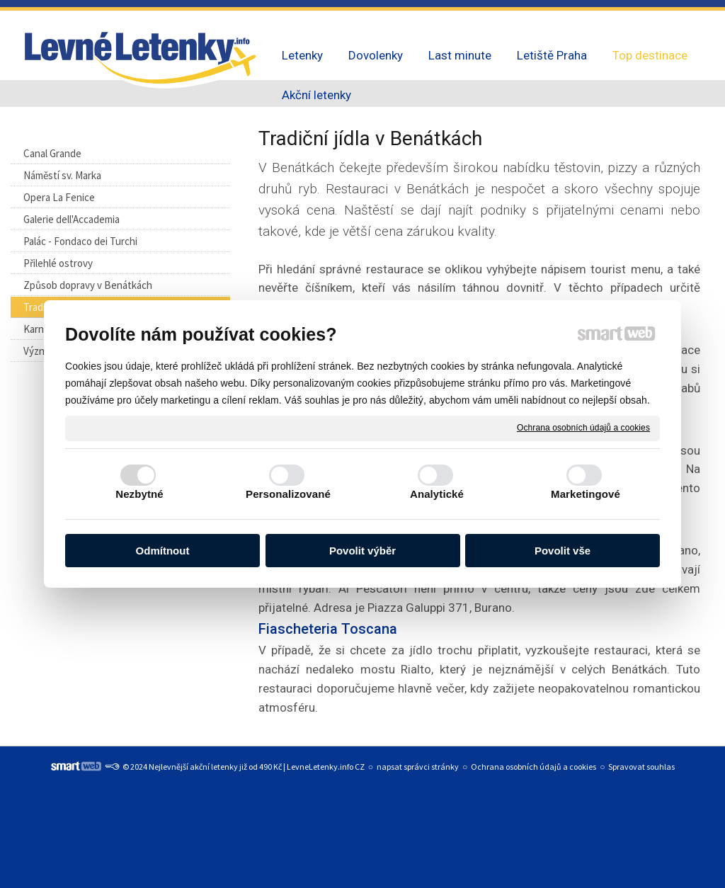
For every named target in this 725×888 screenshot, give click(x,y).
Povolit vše (562, 551)
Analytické (437, 494)
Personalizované (288, 494)
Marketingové (585, 494)
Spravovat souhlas (641, 766)
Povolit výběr (362, 551)
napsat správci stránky (418, 766)
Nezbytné (139, 494)
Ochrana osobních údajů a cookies (583, 428)
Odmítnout (163, 551)
